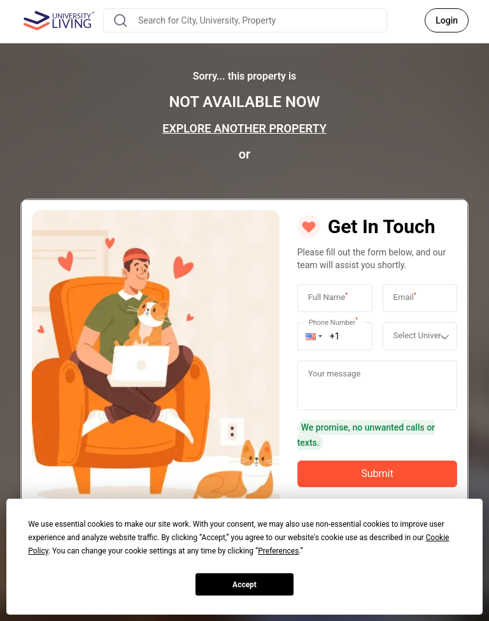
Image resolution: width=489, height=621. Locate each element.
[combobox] (245, 20)
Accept (244, 584)
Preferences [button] (278, 550)
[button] (314, 336)
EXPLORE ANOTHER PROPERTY (244, 128)
